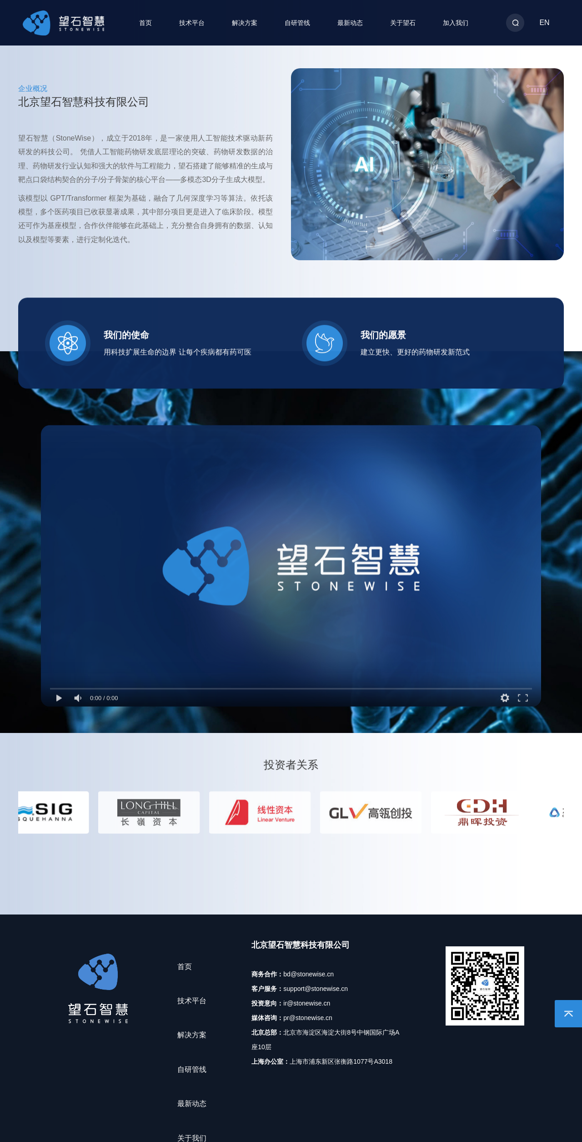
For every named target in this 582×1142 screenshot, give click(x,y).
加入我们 (455, 22)
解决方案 (244, 22)
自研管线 (297, 22)
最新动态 (350, 22)
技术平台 (192, 22)
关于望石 (403, 22)
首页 (145, 22)
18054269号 (260, 1121)
